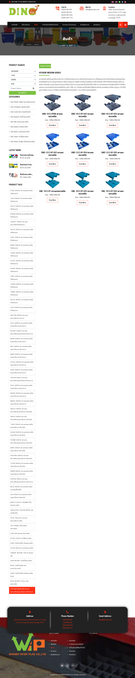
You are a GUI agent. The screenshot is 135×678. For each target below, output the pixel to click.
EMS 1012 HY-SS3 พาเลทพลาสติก (112, 115)
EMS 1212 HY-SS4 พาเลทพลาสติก (82, 153)
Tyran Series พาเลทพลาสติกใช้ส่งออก (22, 285)
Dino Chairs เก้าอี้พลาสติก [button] (19, 137)
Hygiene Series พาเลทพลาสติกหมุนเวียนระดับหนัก (21, 457)
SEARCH (22, 93)
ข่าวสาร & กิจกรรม (69, 25)
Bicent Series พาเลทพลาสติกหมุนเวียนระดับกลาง (21, 332)
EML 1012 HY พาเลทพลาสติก (52, 191)
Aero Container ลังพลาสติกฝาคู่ (21, 574)
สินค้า (36, 25)
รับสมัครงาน (84, 25)
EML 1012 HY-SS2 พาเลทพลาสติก (83, 192)
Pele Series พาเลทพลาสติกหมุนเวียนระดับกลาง (21, 387)
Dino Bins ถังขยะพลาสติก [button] (20, 122)
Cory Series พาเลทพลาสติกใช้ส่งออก (21, 239)
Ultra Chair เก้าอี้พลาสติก (21, 538)
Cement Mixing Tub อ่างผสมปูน (21, 554)
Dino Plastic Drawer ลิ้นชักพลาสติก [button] (23, 142)
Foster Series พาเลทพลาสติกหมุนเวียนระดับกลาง (21, 480)
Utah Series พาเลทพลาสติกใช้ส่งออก (21, 192)
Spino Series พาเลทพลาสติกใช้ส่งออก (22, 270)
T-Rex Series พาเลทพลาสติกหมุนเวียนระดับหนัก (21, 426)
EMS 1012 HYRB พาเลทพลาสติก (52, 115)
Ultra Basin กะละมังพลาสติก (22, 548)
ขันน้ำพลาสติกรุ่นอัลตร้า (26, 155)
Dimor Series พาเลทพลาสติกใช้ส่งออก (22, 215)
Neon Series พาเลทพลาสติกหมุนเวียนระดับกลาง (21, 340)
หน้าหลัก (15, 25)
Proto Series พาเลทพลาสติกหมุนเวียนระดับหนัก (21, 418)
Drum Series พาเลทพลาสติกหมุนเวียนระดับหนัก (21, 472)
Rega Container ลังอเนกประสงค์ (18, 567)
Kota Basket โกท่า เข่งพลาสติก (19, 582)
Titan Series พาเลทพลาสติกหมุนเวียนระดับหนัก (21, 465)
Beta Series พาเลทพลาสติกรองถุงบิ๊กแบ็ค (21, 488)
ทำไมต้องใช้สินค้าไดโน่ (50, 25)
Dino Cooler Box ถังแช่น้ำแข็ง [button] (21, 112)
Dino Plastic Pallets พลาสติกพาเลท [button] (23, 102)
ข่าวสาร (52, 651)
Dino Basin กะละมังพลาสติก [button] (20, 132)
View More (52, 125)
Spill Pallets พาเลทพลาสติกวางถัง (18, 519)
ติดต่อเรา (96, 25)
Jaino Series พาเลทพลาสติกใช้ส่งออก (21, 254)
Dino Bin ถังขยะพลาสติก (20, 533)
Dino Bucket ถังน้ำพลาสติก (21, 560)
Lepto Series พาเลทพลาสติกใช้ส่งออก (22, 207)
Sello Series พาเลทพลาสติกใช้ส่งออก (21, 231)
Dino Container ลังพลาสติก (21, 543)
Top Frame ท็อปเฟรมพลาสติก (18, 527)
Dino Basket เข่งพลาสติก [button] (19, 127)
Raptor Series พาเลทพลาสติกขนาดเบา (19, 316)
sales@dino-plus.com (92, 10)
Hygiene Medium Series (45, 66)
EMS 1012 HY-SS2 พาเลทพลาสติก (82, 115)
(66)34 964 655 (66, 12)
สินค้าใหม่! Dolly (26, 165)
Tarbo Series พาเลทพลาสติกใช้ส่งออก (22, 293)
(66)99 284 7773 (67, 18)
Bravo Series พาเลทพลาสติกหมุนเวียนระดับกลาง (22, 402)
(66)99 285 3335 (67, 15)
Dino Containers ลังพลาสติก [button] (20, 107)
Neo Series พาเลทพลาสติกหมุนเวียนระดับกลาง (21, 348)
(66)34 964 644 (66, 10)
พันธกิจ (52, 644)
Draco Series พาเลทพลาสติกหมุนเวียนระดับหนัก (21, 410)
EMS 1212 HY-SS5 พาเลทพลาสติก (112, 153)
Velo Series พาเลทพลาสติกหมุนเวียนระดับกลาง (21, 324)
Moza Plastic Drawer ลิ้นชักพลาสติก (21, 503)
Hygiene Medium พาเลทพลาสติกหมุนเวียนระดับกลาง (21, 590)
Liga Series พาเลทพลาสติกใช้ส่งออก (21, 200)
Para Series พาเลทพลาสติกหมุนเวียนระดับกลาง (21, 371)
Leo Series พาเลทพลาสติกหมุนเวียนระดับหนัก (21, 496)
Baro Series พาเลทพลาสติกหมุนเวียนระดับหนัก (21, 449)
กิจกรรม (71, 651)
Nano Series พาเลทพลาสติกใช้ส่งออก (21, 246)
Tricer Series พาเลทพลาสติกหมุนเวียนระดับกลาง (21, 379)
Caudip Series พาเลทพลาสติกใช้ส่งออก (19, 223)
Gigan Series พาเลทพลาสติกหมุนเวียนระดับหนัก (22, 433)
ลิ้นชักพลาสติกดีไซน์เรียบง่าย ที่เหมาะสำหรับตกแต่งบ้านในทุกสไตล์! (28, 174)
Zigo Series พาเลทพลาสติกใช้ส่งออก (21, 309)
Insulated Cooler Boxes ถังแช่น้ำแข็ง (21, 511)
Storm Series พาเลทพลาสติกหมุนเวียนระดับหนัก (21, 441)
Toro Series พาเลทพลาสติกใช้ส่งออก (21, 277)
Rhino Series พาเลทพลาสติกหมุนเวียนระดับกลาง (22, 394)
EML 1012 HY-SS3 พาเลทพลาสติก (113, 192)
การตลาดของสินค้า (75, 644)
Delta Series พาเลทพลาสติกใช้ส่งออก (21, 301)
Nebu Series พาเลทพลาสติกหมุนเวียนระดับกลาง (21, 355)
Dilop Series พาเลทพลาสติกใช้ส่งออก (21, 262)
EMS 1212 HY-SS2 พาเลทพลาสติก (52, 153)
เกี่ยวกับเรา (26, 25)
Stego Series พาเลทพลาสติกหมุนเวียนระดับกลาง (22, 363)
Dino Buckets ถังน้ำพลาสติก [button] (20, 117)
